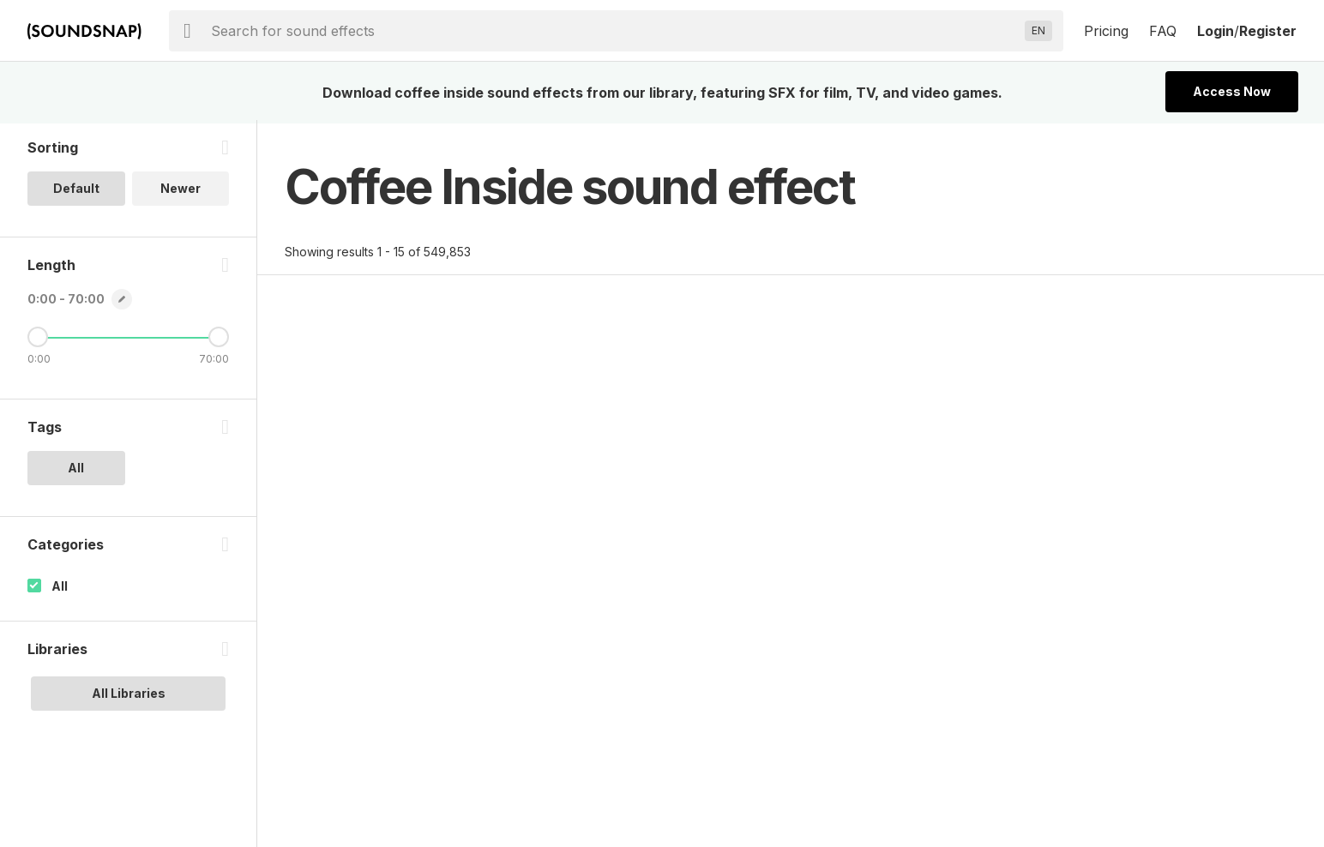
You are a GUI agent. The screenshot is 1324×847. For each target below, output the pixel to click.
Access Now (1232, 91)
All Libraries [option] (129, 696)
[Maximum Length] (218, 340)
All (59, 589)
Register (1268, 30)
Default (76, 191)
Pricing (1106, 30)
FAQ (1163, 30)
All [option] (76, 471)
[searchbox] (614, 31)
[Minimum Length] (37, 340)
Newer (180, 191)
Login (1215, 30)
